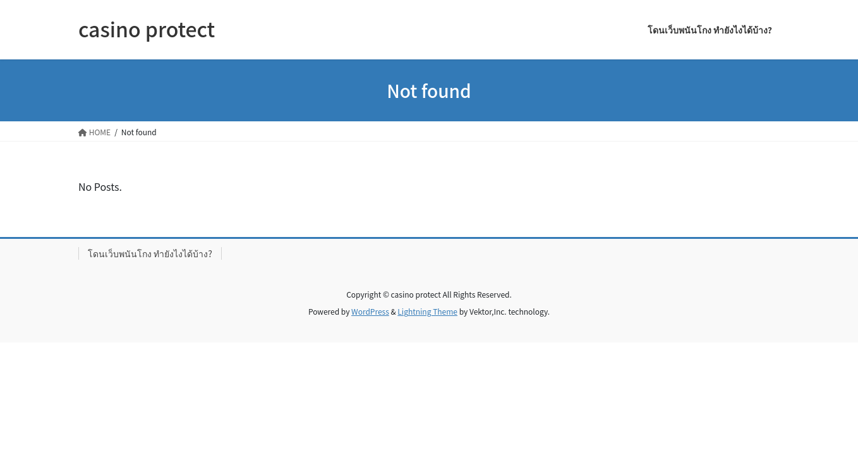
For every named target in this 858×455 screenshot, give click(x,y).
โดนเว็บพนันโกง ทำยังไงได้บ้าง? (150, 253)
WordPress (370, 311)
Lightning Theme (427, 311)
